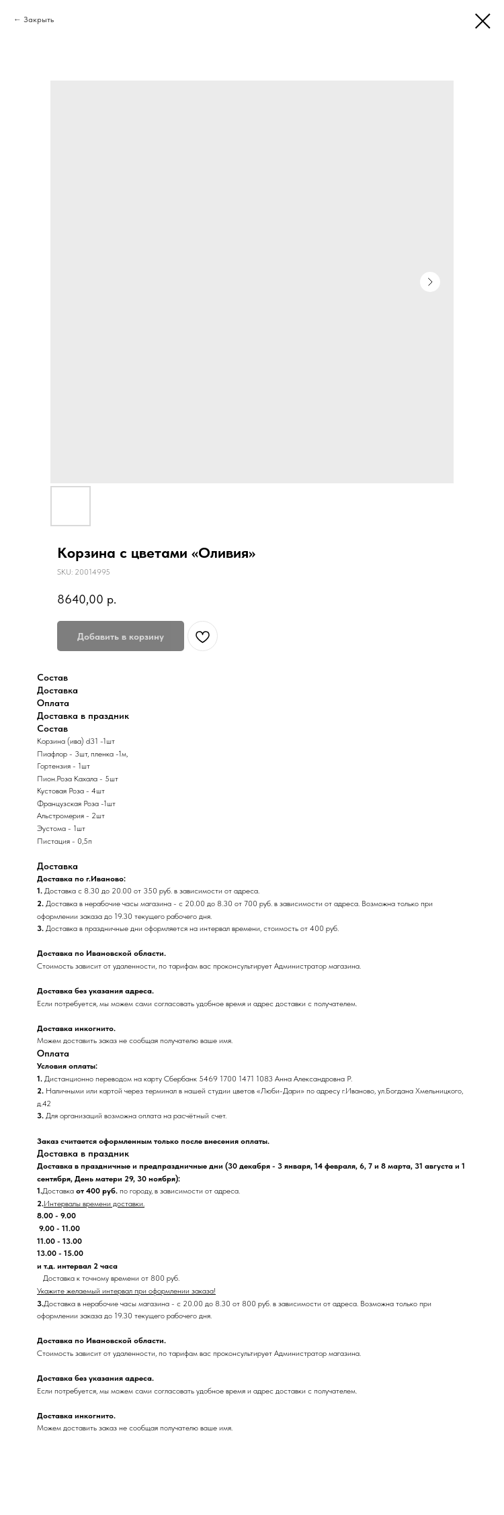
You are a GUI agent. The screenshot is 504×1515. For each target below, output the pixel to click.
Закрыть (39, 19)
